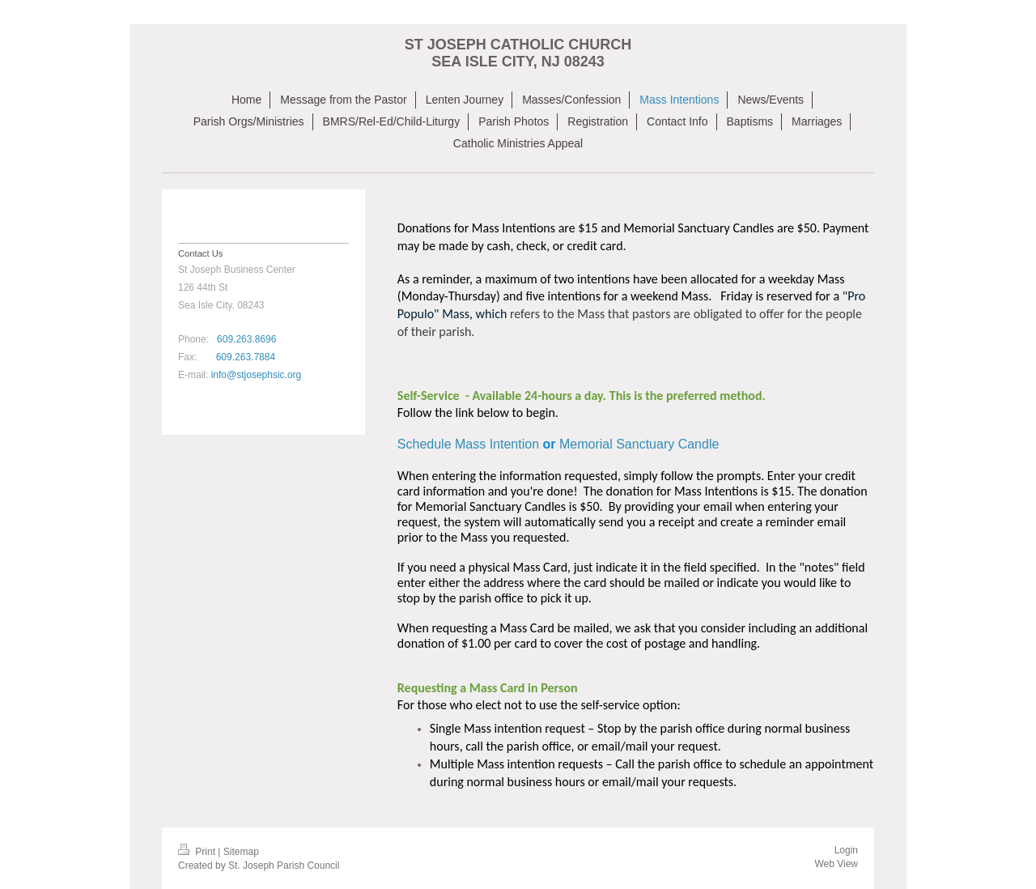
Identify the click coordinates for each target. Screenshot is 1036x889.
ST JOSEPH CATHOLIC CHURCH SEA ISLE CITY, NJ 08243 (518, 53)
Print (198, 851)
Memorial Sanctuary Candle (639, 444)
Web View (836, 864)
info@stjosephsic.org (256, 375)
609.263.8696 (246, 339)
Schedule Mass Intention (470, 444)
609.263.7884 (245, 357)
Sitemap (241, 851)
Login (846, 850)
